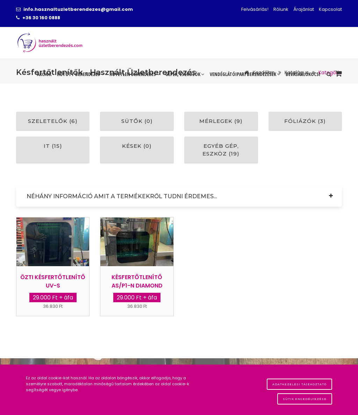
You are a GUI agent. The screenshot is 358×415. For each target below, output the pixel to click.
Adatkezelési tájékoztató (299, 384)
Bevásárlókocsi (303, 74)
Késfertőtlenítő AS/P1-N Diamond (137, 281)
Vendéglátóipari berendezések (245, 74)
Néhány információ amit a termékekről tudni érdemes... (122, 196)
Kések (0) (137, 146)
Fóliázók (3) (305, 121)
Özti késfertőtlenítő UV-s (52, 281)
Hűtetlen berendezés (134, 74)
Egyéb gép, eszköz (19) (220, 150)
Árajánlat (303, 9)
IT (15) (53, 146)
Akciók (44, 74)
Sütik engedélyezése (305, 399)
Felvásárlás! (254, 9)
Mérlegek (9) (221, 121)
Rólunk (280, 9)
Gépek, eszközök (184, 74)
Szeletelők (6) (53, 121)
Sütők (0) (137, 121)
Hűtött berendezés (80, 74)
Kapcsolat (330, 9)
